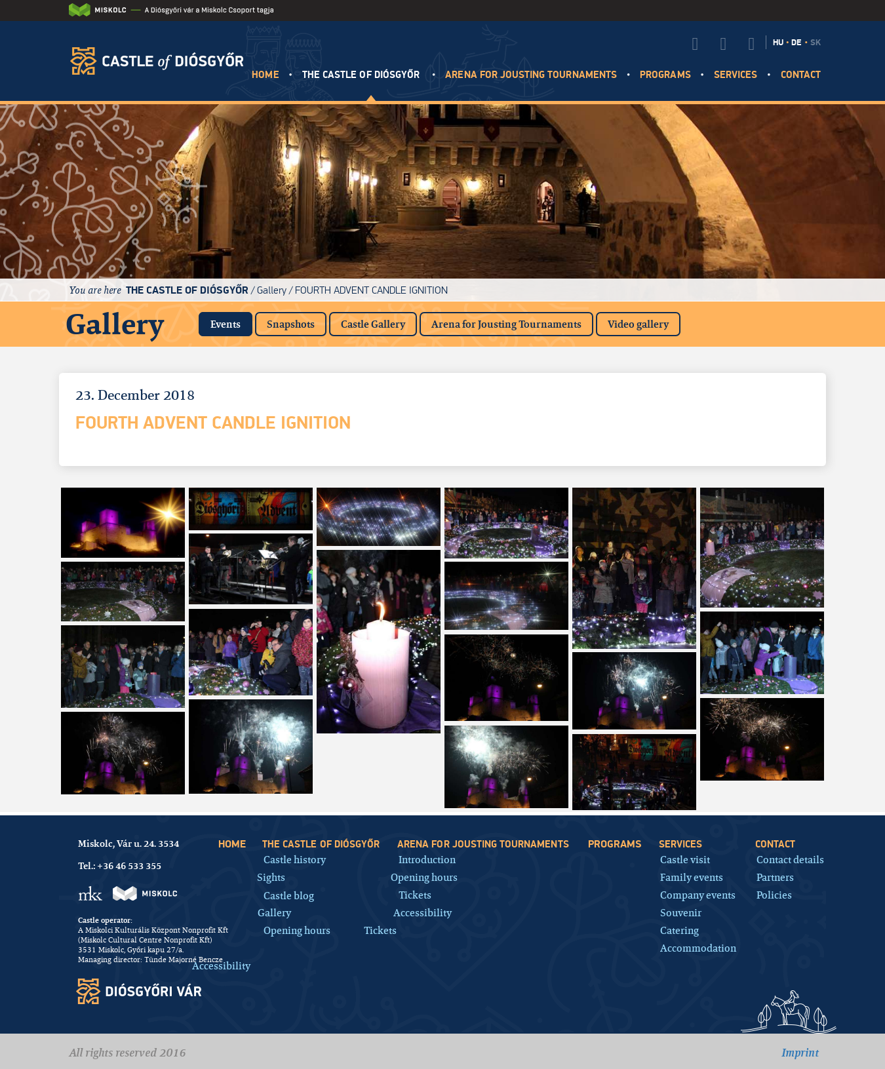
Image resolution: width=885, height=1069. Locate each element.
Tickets (380, 929)
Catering (679, 929)
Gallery (271, 290)
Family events (691, 876)
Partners (775, 876)
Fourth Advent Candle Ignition (371, 290)
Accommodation (698, 947)
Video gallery (638, 324)
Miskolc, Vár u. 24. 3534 (128, 843)
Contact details (790, 859)
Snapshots (291, 324)
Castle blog (289, 895)
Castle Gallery (373, 324)
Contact (801, 75)
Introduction (427, 859)
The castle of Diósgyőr (362, 75)
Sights (271, 876)
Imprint (800, 1052)
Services (735, 75)
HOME (265, 75)
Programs (665, 75)
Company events (698, 894)
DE (796, 42)
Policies (774, 894)
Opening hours (297, 929)
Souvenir (680, 912)
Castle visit (685, 859)
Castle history (295, 859)
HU (778, 42)
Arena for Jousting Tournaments (506, 324)
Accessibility (221, 965)
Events (231, 321)
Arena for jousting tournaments (531, 75)
